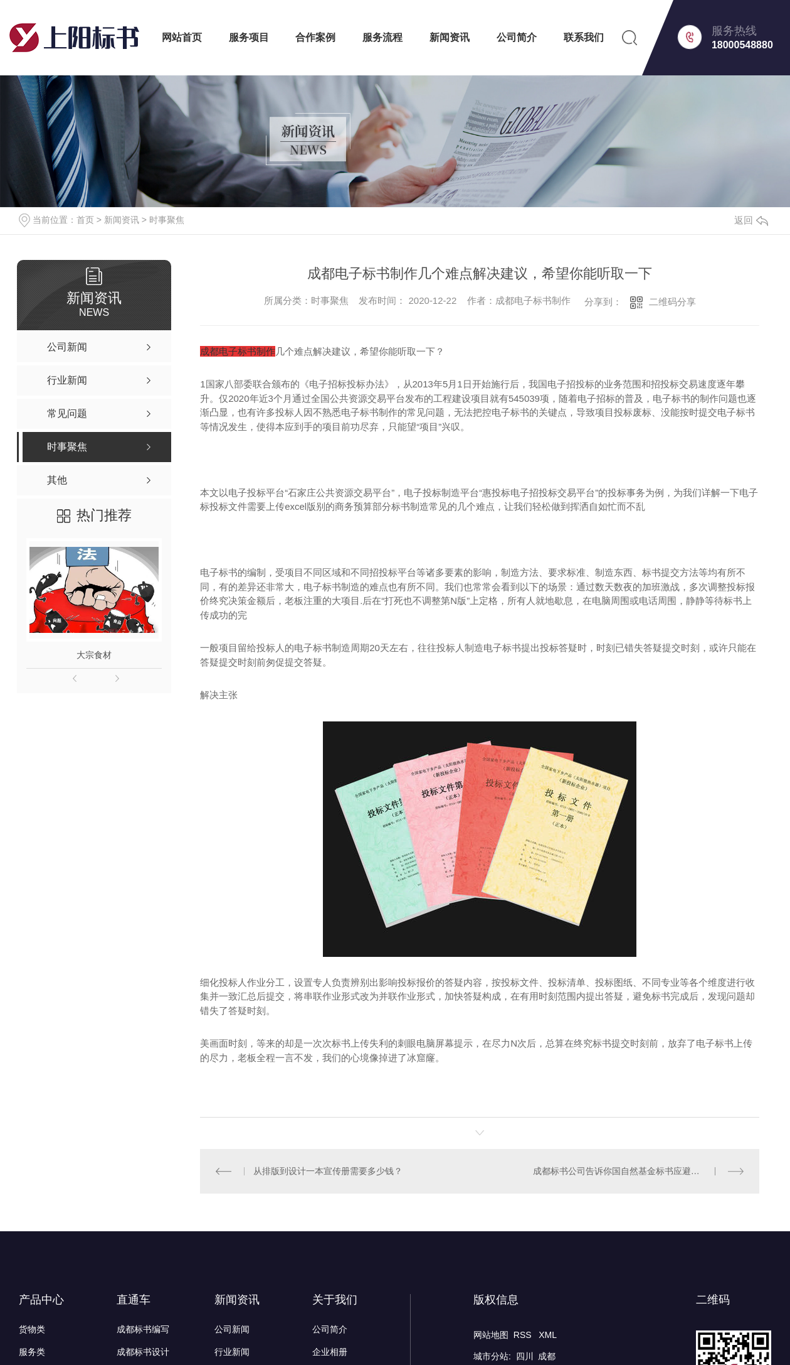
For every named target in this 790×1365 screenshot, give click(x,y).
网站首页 (182, 37)
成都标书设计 (143, 1351)
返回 (751, 220)
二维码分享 (672, 301)
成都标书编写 (143, 1329)
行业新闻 (232, 1351)
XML (548, 1334)
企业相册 (329, 1351)
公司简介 (517, 37)
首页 (85, 220)
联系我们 (584, 37)
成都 (547, 1356)
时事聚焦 (166, 220)
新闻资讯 (449, 37)
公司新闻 (232, 1329)
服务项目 (249, 37)
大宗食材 (94, 655)
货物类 (32, 1329)
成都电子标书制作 (237, 351)
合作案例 (315, 37)
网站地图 (490, 1334)
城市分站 (490, 1356)
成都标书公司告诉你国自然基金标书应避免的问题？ (634, 1170)
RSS (524, 1334)
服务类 (32, 1351)
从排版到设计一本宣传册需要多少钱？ (328, 1170)
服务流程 (382, 37)
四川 (525, 1356)
